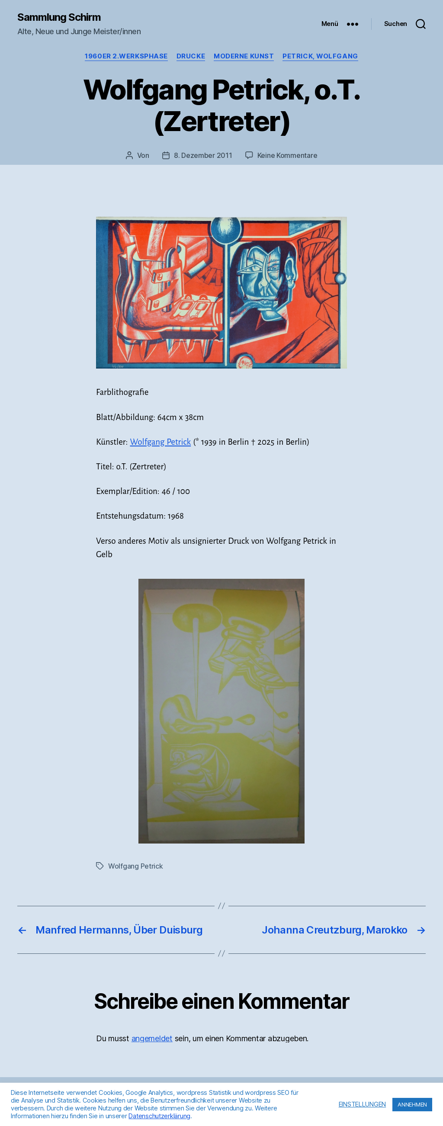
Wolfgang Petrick (160, 442)
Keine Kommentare (287, 155)
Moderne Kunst (244, 56)
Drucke (191, 56)
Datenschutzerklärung (159, 1116)
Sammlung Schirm (59, 17)
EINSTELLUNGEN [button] (362, 1104)
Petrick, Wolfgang (320, 56)
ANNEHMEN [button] (412, 1104)
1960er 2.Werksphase (126, 56)
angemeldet (152, 1038)
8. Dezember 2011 (203, 155)
